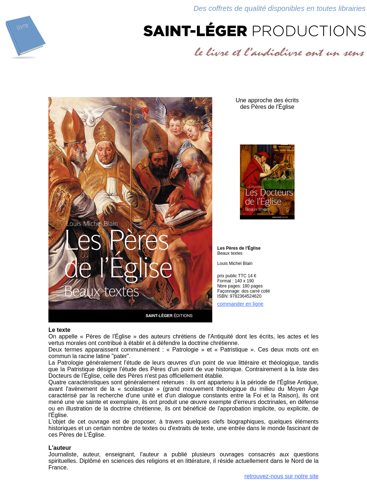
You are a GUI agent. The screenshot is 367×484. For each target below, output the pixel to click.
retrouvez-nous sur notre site (281, 476)
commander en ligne (240, 304)
